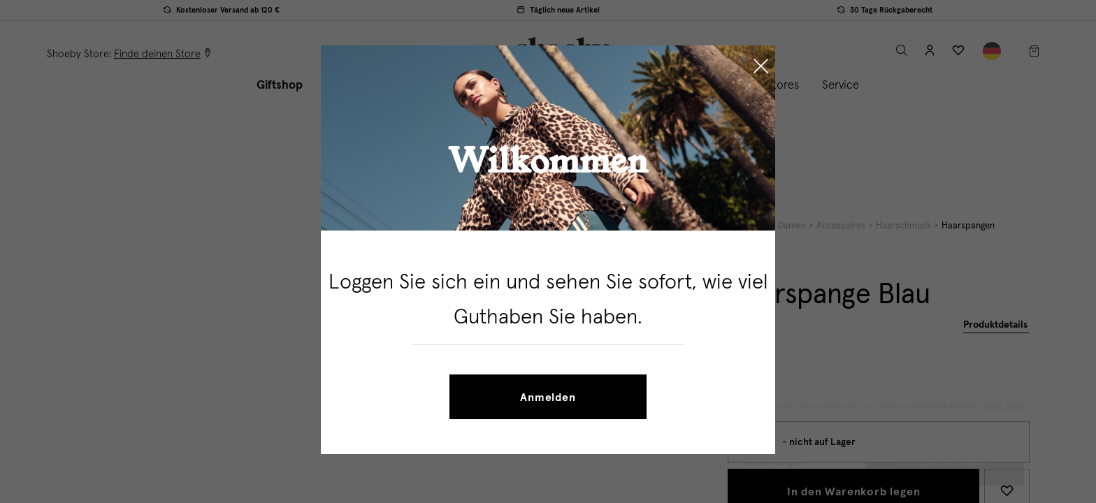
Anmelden (548, 397)
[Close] (761, 67)
